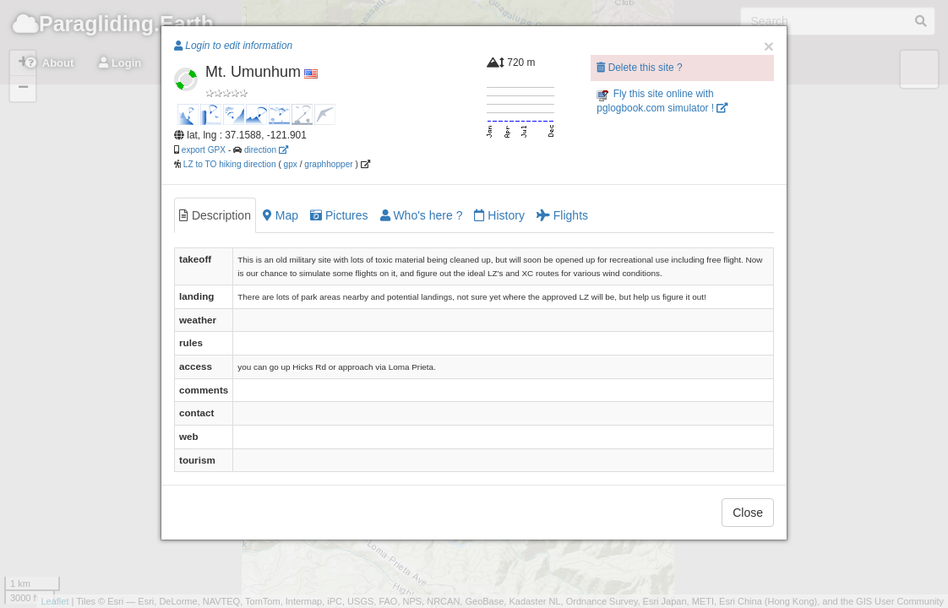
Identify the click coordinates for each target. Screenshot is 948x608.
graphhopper (328, 164)
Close (748, 512)
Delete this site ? (639, 67)
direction (266, 150)
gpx (290, 164)
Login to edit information (233, 46)
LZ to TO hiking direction (228, 164)
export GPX (204, 150)
